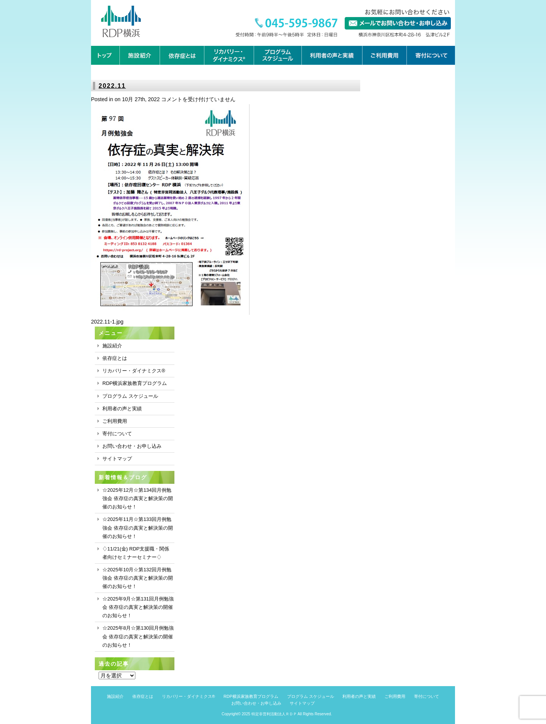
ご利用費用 (114, 421)
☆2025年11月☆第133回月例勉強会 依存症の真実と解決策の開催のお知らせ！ (137, 527)
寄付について (117, 433)
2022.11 (112, 86)
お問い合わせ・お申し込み (132, 446)
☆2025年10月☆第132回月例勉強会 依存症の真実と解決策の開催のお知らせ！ (137, 578)
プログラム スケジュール (130, 396)
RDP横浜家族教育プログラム (134, 383)
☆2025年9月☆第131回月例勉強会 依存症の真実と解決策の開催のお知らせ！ (138, 607)
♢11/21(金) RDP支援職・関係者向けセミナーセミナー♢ (135, 553)
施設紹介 (112, 346)
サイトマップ (117, 458)
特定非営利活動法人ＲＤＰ (274, 714)
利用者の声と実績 (122, 408)
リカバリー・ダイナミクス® (133, 371)
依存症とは (114, 358)
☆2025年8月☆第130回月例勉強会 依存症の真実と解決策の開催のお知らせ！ (138, 636)
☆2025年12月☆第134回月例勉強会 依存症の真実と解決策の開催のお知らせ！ (137, 498)
